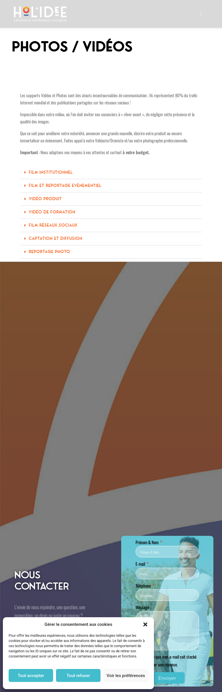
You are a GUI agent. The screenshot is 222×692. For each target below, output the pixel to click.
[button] (145, 624)
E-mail (141, 564)
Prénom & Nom (147, 542)
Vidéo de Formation (52, 212)
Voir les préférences (126, 675)
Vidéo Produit (45, 198)
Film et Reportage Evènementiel (65, 185)
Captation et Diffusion (55, 238)
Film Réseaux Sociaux (53, 225)
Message (142, 607)
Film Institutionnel (51, 172)
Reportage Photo (49, 251)
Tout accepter (31, 675)
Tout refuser (78, 675)
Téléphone (144, 585)
